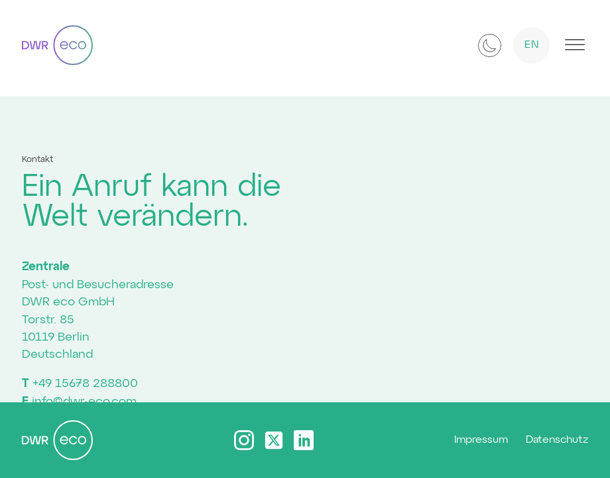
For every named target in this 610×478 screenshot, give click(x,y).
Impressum (481, 440)
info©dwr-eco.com (84, 402)
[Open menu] (575, 45)
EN (532, 45)
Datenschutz (557, 440)
